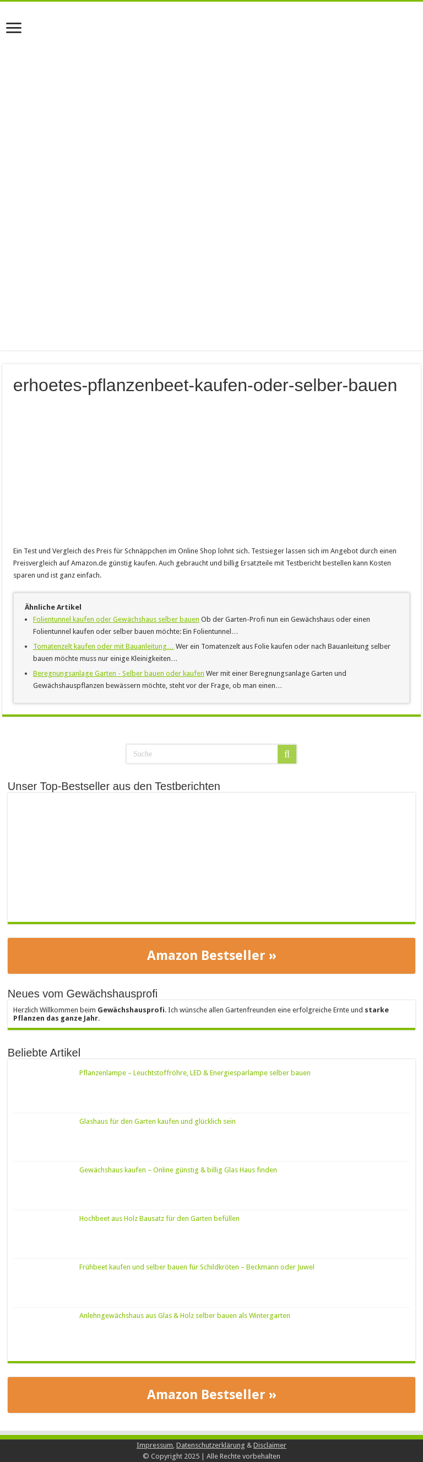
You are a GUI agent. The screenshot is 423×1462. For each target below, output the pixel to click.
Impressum (155, 1445)
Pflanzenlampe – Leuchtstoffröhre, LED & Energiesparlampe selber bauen (195, 1073)
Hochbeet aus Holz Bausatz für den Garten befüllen (159, 1218)
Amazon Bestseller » (211, 955)
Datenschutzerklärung (210, 1445)
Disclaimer (269, 1445)
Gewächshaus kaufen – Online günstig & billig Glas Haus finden (178, 1170)
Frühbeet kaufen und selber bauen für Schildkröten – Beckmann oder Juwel (196, 1267)
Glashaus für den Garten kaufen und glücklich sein (157, 1121)
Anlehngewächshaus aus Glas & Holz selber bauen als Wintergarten (184, 1315)
